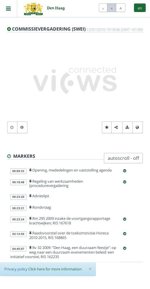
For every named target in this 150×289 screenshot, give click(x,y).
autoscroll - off (123, 158)
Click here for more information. (55, 269)
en (140, 8)
